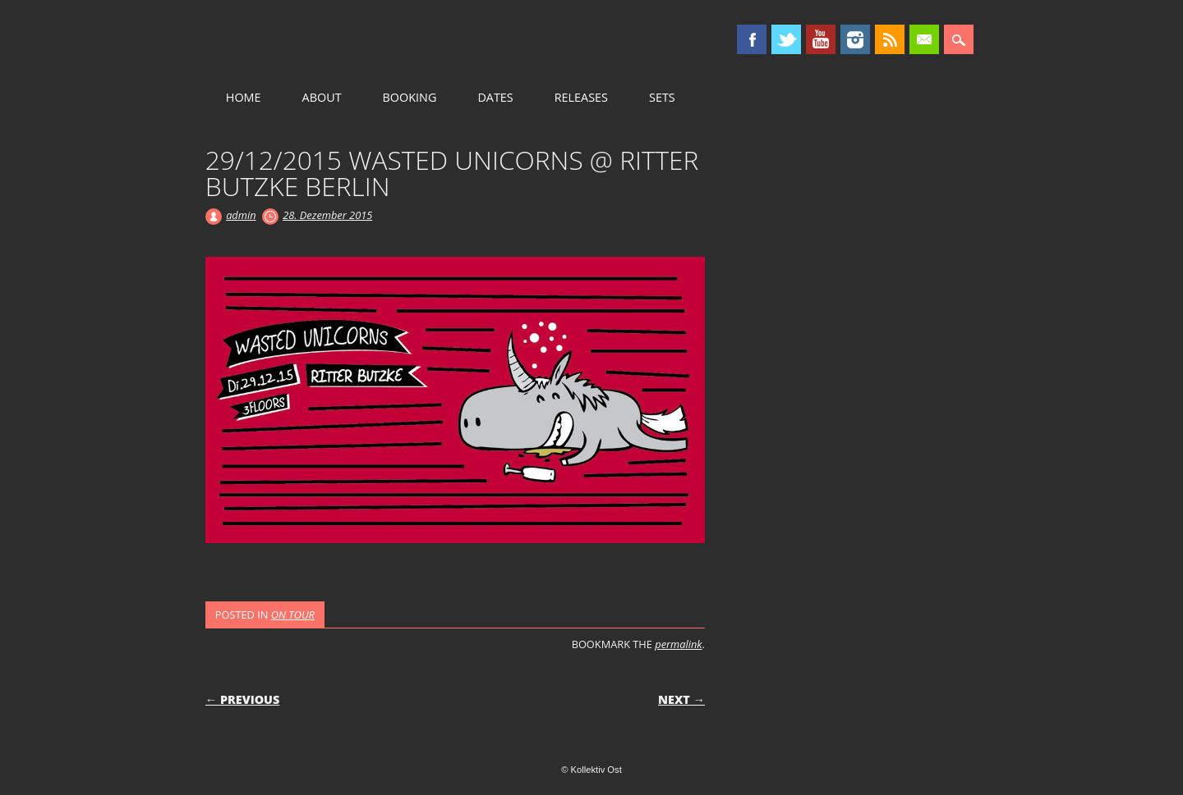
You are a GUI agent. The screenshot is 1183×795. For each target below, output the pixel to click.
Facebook (751, 39)
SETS (662, 97)
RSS (890, 39)
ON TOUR (293, 614)
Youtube (820, 39)
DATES (495, 97)
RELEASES (581, 97)
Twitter (786, 39)
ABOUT (322, 97)
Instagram (855, 39)
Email (924, 39)
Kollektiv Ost (345, 40)
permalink (678, 644)
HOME (243, 97)
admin (240, 215)
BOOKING (410, 97)
